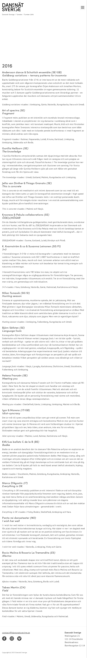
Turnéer (19, 14)
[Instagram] (12, 638)
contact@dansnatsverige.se (16, 632)
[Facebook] (4, 638)
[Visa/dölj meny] (82, 7)
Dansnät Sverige (8, 14)
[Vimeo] (19, 638)
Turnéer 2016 (28, 14)
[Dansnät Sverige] (13, 6)
